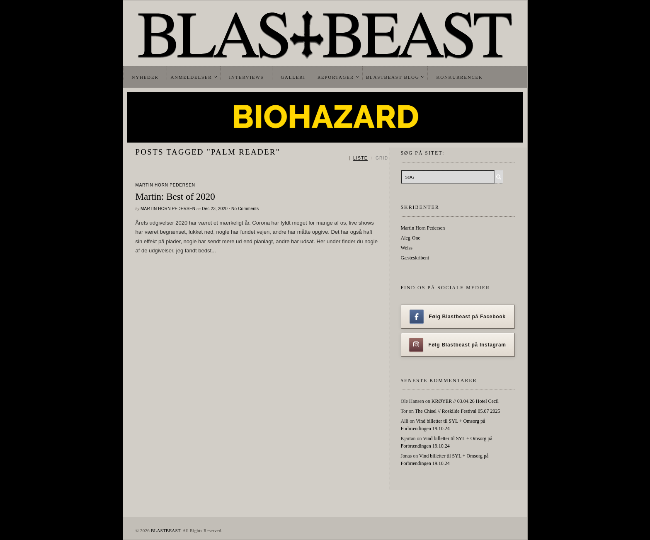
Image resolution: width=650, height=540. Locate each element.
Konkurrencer (459, 77)
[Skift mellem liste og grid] (368, 158)
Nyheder (145, 77)
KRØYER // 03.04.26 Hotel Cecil (465, 401)
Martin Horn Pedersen (165, 185)
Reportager (336, 77)
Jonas (406, 456)
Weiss (406, 248)
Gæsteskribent (415, 258)
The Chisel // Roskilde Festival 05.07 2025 (457, 411)
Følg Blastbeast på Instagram (457, 345)
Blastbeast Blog (393, 77)
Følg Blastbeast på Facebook (457, 317)
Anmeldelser (191, 77)
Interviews (246, 77)
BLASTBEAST (165, 530)
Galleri (293, 77)
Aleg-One (410, 238)
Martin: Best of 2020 (175, 196)
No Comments (245, 208)
